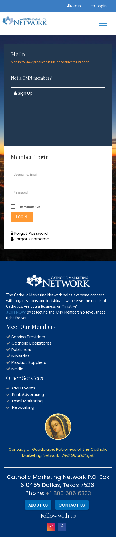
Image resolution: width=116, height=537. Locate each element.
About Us (38, 505)
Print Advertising (28, 394)
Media (17, 369)
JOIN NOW (16, 312)
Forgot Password (29, 233)
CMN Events (23, 388)
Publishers (21, 349)
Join (74, 6)
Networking (23, 407)
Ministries (20, 356)
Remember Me (30, 207)
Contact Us (72, 505)
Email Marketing (27, 401)
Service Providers (28, 336)
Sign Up (23, 93)
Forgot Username (30, 239)
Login (99, 6)
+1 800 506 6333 (68, 493)
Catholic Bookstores (31, 343)
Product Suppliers (28, 362)
